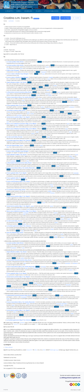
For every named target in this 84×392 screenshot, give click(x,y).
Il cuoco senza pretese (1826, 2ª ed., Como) (18, 181)
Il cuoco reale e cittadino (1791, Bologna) (17, 73)
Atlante (38, 11)
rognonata (43, 72)
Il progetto (9, 11)
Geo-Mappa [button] (65, 18)
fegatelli (51, 77)
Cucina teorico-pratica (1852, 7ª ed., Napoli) (18, 117)
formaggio (70, 98)
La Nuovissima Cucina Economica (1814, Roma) (19, 92)
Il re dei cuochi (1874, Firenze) (14, 137)
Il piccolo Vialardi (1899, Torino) (15, 145)
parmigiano (76, 98)
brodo (47, 66)
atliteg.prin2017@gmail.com (70, 377)
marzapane (13, 247)
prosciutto (47, 93)
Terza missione (66, 11)
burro (49, 79)
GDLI (36, 324)
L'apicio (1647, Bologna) (13, 70)
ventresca (75, 263)
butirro (55, 85)
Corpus (18, 11)
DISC (44, 350)
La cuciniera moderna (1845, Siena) (16, 110)
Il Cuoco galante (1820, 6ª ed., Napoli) (16, 105)
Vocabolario (28, 11)
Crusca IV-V (16, 324)
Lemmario (11, 21)
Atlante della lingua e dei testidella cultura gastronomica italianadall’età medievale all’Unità (24, 4)
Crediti (78, 389)
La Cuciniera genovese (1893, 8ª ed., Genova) (19, 140)
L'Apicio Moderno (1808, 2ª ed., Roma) (16, 82)
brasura (55, 212)
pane (21, 68)
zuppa (32, 206)
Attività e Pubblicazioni (51, 11)
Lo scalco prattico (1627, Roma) (15, 61)
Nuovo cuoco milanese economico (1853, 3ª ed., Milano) (21, 123)
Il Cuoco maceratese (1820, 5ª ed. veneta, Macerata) (21, 97)
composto (71, 107)
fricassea (52, 192)
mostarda (12, 161)
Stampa (55, 18)
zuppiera (18, 209)
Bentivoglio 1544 (54, 350)
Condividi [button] (76, 18)
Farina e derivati (8, 347)
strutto (32, 113)
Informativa (73, 389)
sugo (8, 68)
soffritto (50, 191)
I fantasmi (22, 322)
